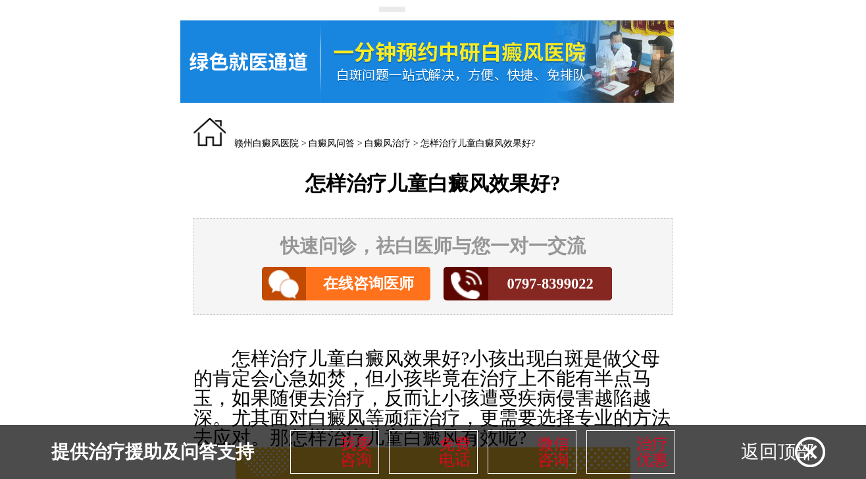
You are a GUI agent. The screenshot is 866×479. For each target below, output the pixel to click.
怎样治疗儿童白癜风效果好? (477, 143)
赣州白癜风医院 (266, 143)
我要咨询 (356, 452)
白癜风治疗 (388, 143)
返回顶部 (778, 451)
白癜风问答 (332, 143)
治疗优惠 (652, 452)
